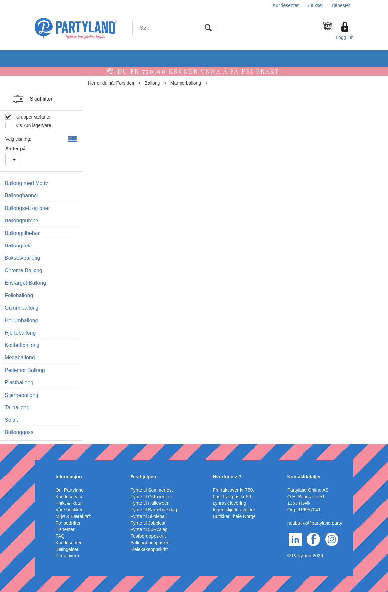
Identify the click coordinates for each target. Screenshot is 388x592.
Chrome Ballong (23, 270)
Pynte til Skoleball (149, 516)
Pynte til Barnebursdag (154, 509)
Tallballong (17, 407)
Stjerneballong (21, 395)
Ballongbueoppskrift (151, 542)
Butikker (314, 5)
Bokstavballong (22, 258)
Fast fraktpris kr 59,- (233, 496)
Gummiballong (21, 308)
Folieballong (19, 295)
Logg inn (344, 37)
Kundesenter (286, 5)
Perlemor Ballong (25, 370)
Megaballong (20, 357)
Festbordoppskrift (148, 536)
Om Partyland (69, 490)
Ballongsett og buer (27, 208)
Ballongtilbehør (22, 233)
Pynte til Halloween (150, 503)
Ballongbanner (21, 195)
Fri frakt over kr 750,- (234, 490)
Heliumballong (21, 320)
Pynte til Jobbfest (148, 523)
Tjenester (340, 5)
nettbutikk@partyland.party (314, 523)
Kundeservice (69, 496)
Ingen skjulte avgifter (234, 509)
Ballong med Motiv (26, 183)
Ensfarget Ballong (25, 283)
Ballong (152, 83)
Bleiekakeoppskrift (149, 549)
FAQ (59, 536)
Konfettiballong (22, 345)
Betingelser (66, 549)
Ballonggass (19, 432)
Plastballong (19, 382)
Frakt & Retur (69, 503)
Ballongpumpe (21, 220)
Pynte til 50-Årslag (149, 529)
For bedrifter (67, 523)
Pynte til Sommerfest (152, 490)
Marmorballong (185, 83)
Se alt (11, 420)
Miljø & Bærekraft (73, 516)
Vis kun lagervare (32, 125)
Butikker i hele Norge (234, 516)
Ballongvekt (18, 245)
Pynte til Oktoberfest (151, 496)
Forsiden (125, 83)
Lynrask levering (229, 503)
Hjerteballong (20, 333)
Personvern (67, 555)
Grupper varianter (33, 117)
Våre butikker (68, 509)
